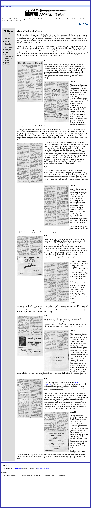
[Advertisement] (45, 479)
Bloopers (8, 49)
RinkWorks (18, 468)
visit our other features (43, 468)
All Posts (6, 39)
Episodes (8, 44)
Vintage (7, 62)
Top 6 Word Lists (9, 55)
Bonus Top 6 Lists (8, 59)
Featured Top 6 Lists (9, 47)
